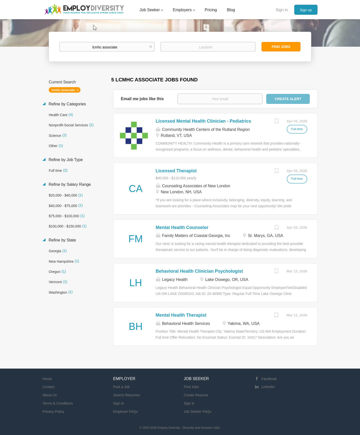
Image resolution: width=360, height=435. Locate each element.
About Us (49, 395)
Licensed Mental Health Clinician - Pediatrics (203, 121)
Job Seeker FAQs (197, 412)
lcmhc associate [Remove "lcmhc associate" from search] (63, 90)
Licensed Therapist (176, 170)
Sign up (306, 10)
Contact (48, 387)
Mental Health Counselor (182, 227)
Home (47, 379)
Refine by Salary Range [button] (69, 184)
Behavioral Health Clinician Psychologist (199, 271)
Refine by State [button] (62, 240)
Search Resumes (126, 395)
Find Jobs (281, 47)
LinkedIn (268, 387)
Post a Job (121, 387)
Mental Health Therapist (181, 315)
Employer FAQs (125, 412)
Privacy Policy (53, 412)
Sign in (282, 10)
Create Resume (196, 395)
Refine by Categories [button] (67, 104)
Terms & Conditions (57, 403)
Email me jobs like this (142, 99)
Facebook (269, 379)
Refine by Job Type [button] (65, 160)
